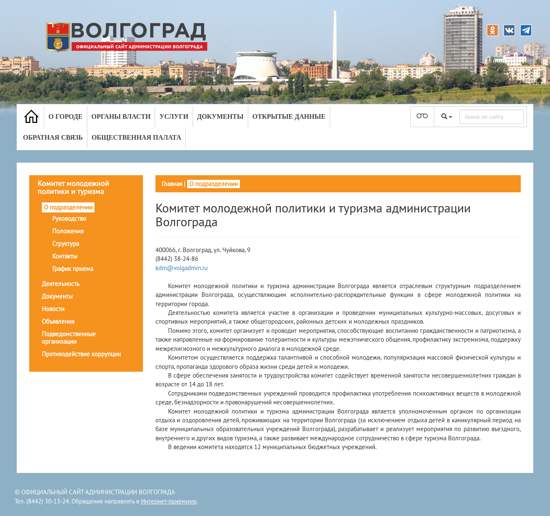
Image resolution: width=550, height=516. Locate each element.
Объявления (58, 321)
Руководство (69, 218)
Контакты (64, 256)
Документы (220, 116)
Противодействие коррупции (81, 354)
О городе (65, 116)
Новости (53, 309)
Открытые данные (289, 116)
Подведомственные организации (69, 337)
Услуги (173, 116)
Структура (65, 244)
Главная (172, 184)
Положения (68, 231)
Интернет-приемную (169, 501)
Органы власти (121, 116)
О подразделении (68, 207)
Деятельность (60, 284)
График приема (72, 269)
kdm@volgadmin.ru (181, 268)
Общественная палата (136, 137)
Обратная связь (53, 137)
